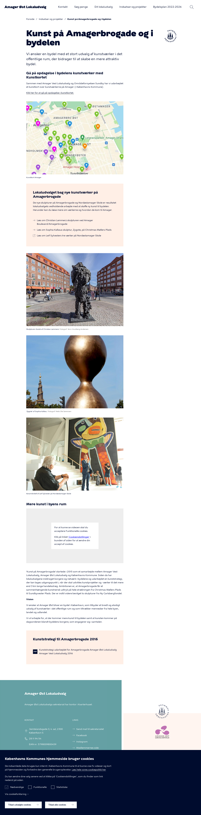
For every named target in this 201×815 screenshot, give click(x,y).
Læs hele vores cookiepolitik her (89, 772)
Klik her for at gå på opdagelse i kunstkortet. (50, 92)
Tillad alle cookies (60, 808)
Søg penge (81, 6)
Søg (191, 7)
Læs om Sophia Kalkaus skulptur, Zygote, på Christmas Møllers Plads (74, 230)
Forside (30, 19)
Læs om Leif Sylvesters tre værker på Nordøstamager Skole (69, 235)
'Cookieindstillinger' (79, 537)
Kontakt (63, 6)
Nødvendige (17, 790)
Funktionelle (40, 790)
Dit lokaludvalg (103, 6)
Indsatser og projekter (132, 6)
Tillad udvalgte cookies (23, 808)
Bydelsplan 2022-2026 (167, 6)
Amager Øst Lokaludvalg (25, 7)
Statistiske (61, 790)
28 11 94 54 (32, 738)
